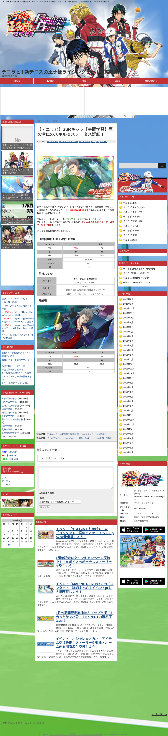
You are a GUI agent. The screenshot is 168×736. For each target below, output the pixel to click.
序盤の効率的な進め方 (12, 369)
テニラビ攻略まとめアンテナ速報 (139, 268)
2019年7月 (128, 331)
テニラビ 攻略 (52, 142)
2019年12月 (129, 308)
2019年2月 (128, 355)
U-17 (4, 436)
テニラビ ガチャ (131, 230)
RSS (84, 81)
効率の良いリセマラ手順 (13, 366)
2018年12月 (129, 364)
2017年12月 (129, 420)
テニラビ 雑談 (130, 240)
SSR (97, 142)
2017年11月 (129, 424)
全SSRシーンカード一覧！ (15, 299)
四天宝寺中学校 (9, 412)
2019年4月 (128, 345)
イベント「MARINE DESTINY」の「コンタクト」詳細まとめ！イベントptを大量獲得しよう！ (84, 592)
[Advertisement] (17, 264)
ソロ (4, 477)
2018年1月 (128, 415)
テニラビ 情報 (84, 142)
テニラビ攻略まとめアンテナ (137, 273)
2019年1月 (128, 359)
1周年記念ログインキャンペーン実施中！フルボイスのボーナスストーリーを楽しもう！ (84, 566)
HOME (17, 81)
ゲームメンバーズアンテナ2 (136, 282)
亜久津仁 (103, 142)
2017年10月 (129, 429)
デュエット (7, 481)
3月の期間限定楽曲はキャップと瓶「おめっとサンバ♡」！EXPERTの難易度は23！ (84, 621)
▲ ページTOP (159, 714)
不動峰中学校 (8, 416)
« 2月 (8, 545)
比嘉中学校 (7, 409)
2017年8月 (128, 438)
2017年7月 (128, 443)
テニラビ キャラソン (133, 212)
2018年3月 (128, 406)
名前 (42, 502)
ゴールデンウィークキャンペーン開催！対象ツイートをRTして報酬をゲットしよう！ (88, 438)
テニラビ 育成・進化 (133, 221)
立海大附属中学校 (10, 405)
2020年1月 (128, 304)
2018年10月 (129, 373)
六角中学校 (7, 429)
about (117, 81)
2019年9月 (128, 322)
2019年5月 (128, 341)
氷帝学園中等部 (9, 402)
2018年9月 (128, 378)
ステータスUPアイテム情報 (15, 383)
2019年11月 (129, 313)
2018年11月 (129, 369)
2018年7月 (128, 387)
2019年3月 (128, 350)
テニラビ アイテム (132, 216)
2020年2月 (128, 299)
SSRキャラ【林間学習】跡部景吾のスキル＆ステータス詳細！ (77, 434)
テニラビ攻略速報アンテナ (136, 278)
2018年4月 (128, 401)
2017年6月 (128, 448)
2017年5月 (128, 452)
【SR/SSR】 (10, 452)
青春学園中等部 (9, 398)
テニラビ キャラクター (68, 142)
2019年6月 (128, 336)
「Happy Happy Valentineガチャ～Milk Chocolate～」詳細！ (18, 328)
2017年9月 (128, 434)
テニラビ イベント (132, 226)
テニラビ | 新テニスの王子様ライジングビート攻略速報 (60, 71)
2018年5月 (128, 396)
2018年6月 (128, 392)
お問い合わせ (151, 81)
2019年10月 (129, 317)
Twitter (50, 81)
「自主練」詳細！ (10, 302)
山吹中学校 (7, 426)
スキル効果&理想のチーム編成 (16, 373)
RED (93, 142)
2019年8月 (128, 327)
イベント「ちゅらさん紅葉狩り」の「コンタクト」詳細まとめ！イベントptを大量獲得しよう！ (85, 537)
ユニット (6, 484)
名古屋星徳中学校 (10, 433)
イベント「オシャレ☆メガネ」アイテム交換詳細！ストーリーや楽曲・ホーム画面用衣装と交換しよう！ (84, 646)
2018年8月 (128, 383)
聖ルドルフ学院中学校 (12, 419)
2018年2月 (128, 410)
